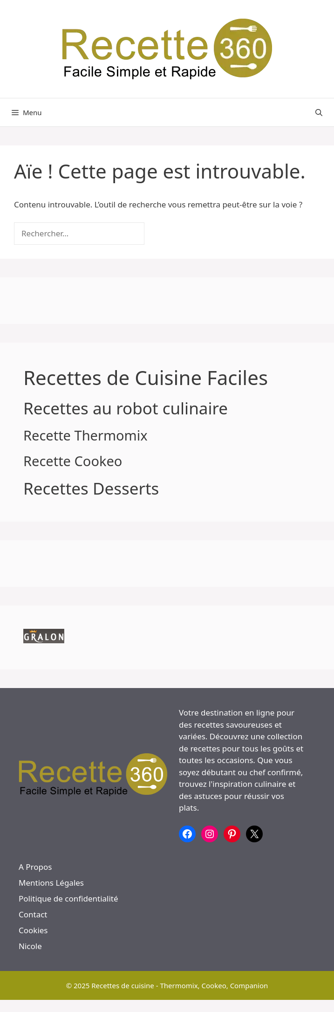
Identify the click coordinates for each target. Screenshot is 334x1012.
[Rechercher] (160, 233)
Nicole (30, 946)
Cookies (33, 930)
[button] (319, 112)
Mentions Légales (51, 882)
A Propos (35, 866)
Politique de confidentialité (68, 898)
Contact (33, 914)
